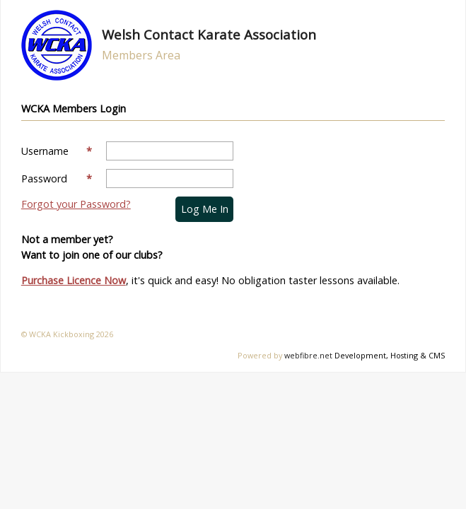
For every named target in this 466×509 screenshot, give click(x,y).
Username (56, 151)
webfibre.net (308, 355)
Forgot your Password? (76, 204)
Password (56, 179)
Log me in (204, 209)
